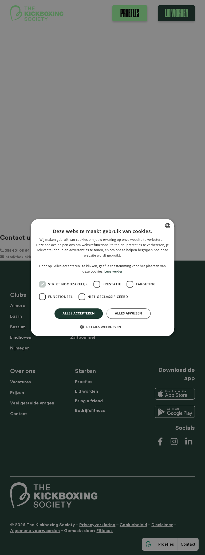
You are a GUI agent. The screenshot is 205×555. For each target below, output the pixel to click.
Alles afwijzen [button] (128, 313)
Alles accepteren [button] (78, 313)
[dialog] (102, 277)
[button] (102, 326)
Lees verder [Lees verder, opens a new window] (113, 271)
